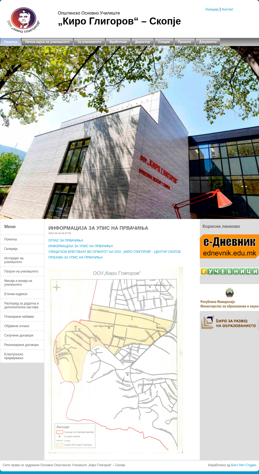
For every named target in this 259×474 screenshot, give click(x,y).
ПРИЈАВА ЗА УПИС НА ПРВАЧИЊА (75, 257)
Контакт (227, 9)
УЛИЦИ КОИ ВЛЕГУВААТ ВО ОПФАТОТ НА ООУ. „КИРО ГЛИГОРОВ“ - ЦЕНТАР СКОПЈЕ (114, 252)
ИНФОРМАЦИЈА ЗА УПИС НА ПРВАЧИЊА (80, 246)
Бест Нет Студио (243, 465)
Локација (212, 9)
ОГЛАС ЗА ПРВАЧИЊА (65, 240)
